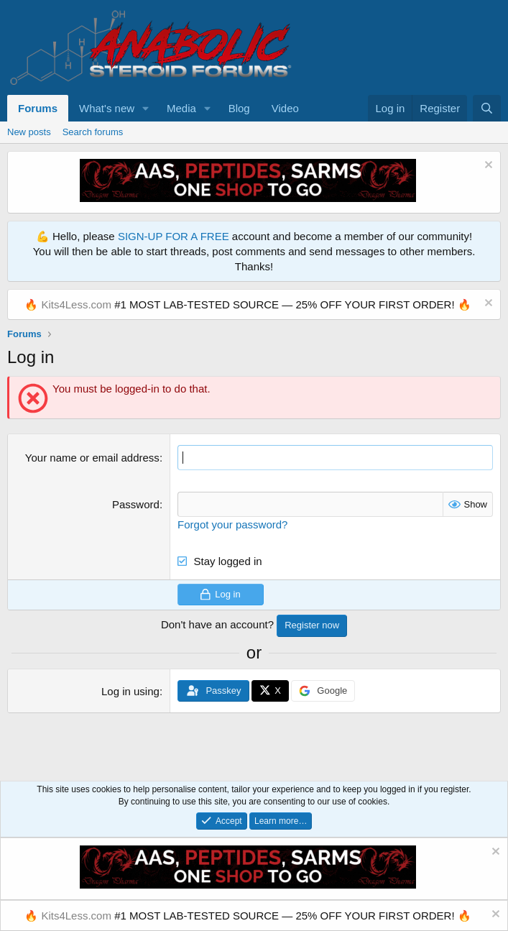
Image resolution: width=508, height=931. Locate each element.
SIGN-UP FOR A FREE (173, 236)
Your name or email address (92, 457)
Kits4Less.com (76, 304)
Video (285, 108)
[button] (146, 108)
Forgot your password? (232, 524)
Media (181, 108)
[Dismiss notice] (487, 166)
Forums (37, 108)
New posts (29, 132)
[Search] (487, 108)
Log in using (130, 691)
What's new (106, 108)
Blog (239, 108)
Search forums (93, 132)
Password (136, 504)
